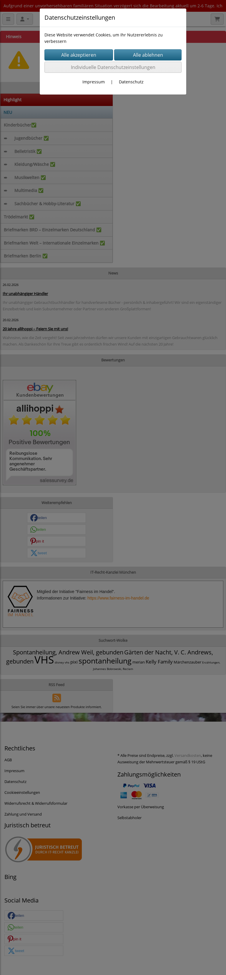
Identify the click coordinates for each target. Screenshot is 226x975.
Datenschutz (131, 82)
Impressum (93, 82)
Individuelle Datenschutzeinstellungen (113, 67)
